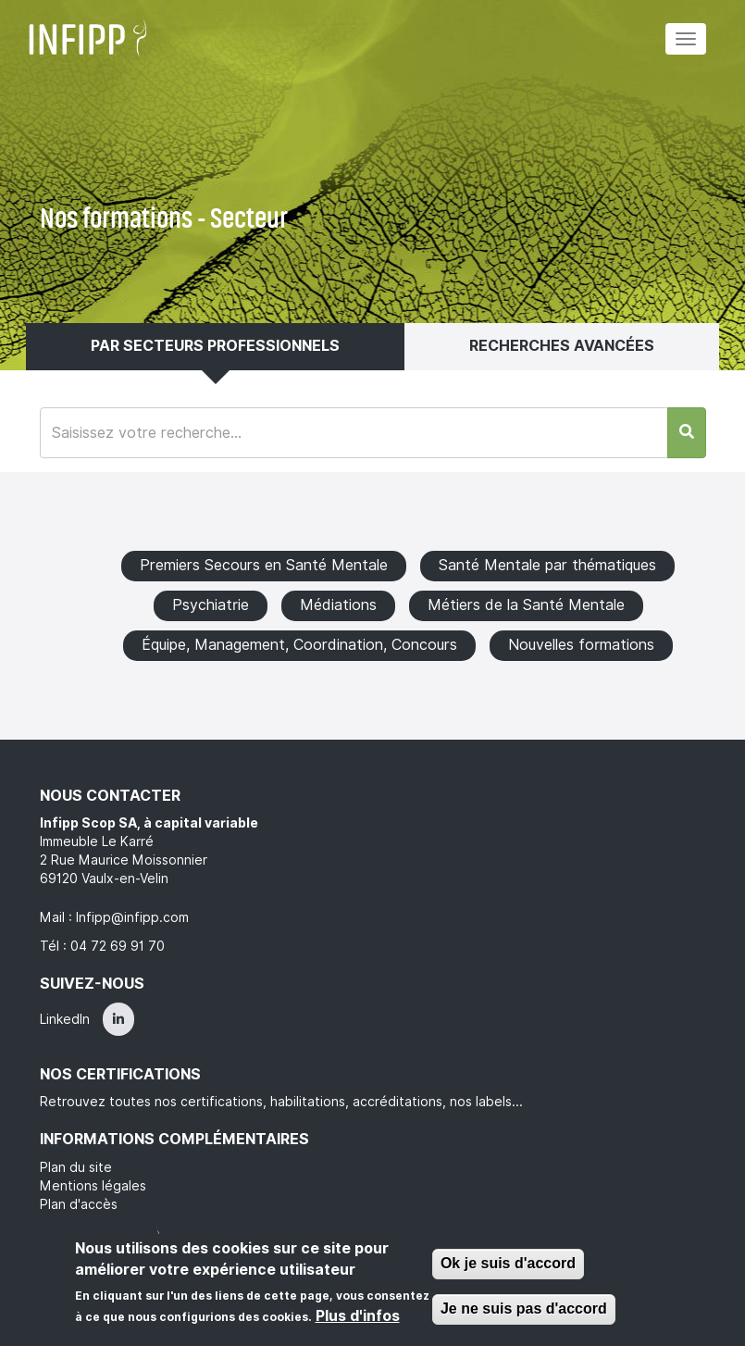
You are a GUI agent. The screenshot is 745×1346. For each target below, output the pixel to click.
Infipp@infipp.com (132, 917)
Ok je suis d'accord (508, 1263)
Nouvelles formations (581, 645)
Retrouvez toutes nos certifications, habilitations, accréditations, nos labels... (281, 1101)
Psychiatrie (210, 605)
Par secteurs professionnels (215, 346)
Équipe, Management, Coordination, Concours (299, 645)
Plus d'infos (358, 1316)
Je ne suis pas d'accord (524, 1308)
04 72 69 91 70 (117, 946)
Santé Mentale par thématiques (547, 565)
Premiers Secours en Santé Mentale (264, 565)
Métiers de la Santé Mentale (526, 605)
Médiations (338, 605)
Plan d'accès (79, 1204)
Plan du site (76, 1167)
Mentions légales (93, 1185)
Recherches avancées (561, 346)
